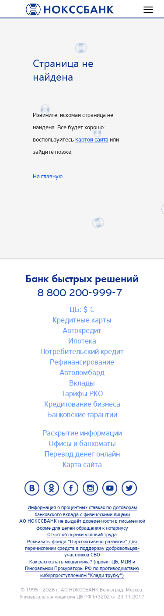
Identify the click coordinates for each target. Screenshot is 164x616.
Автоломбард (82, 372)
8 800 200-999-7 (79, 293)
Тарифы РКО (82, 393)
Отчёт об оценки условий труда (82, 534)
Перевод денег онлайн (82, 454)
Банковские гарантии (82, 414)
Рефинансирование (82, 362)
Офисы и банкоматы (82, 443)
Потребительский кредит (82, 351)
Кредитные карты (82, 319)
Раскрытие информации (82, 432)
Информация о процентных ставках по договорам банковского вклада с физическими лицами (82, 510)
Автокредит (82, 330)
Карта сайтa (82, 464)
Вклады (82, 383)
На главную (48, 176)
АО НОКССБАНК (79, 590)
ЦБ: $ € (82, 309)
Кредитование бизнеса (82, 404)
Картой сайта (91, 139)
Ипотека (82, 340)
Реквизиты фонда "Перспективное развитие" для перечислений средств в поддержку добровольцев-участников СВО (82, 548)
